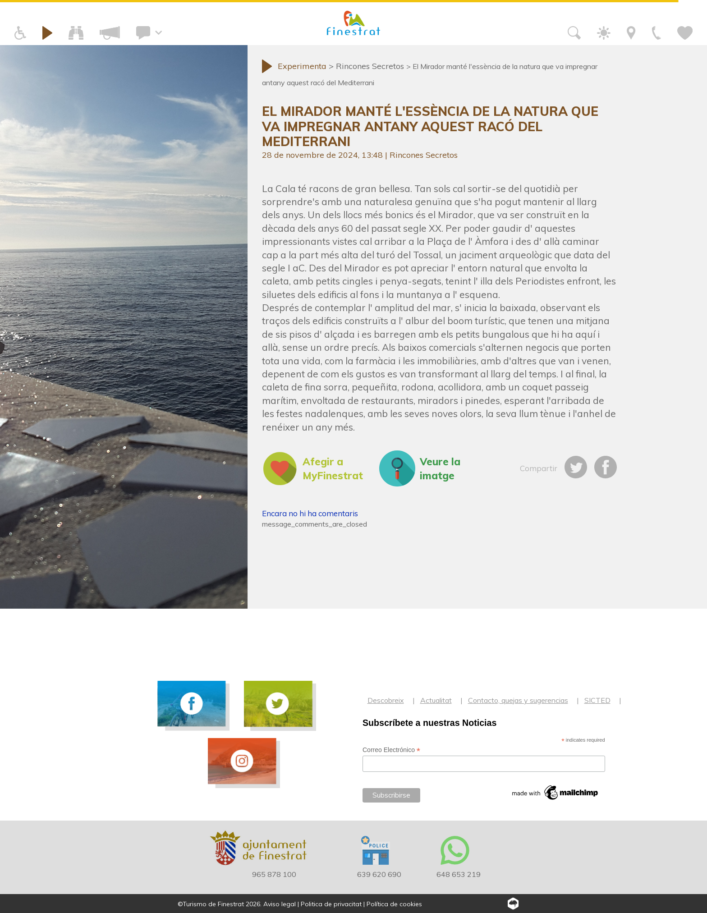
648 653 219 (458, 874)
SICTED (597, 700)
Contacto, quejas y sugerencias (518, 700)
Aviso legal (279, 904)
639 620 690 (379, 874)
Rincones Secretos (424, 155)
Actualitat (436, 700)
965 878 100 (274, 874)
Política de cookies (394, 904)
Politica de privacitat (331, 904)
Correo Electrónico (391, 750)
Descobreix (385, 700)
